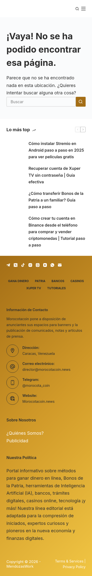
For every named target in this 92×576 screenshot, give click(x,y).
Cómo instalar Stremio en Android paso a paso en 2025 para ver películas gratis (56, 150)
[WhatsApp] (52, 265)
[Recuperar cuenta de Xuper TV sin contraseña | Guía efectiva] (15, 175)
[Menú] (83, 8)
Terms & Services (69, 561)
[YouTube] (45, 265)
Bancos (58, 281)
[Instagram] (30, 265)
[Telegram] (8, 265)
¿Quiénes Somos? (25, 433)
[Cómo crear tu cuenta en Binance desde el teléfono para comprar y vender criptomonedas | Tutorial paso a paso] (15, 231)
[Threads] (37, 265)
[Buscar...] (41, 102)
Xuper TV (33, 288)
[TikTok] (23, 265)
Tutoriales (56, 288)
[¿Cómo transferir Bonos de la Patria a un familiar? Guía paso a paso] (15, 200)
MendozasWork (19, 566)
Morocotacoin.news (38, 401)
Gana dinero (18, 281)
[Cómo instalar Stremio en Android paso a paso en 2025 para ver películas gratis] (15, 150)
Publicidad (17, 440)
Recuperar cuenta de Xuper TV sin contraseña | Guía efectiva (54, 175)
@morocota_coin (36, 385)
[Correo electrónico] (60, 265)
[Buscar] (77, 8)
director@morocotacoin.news (46, 369)
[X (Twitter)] (15, 265)
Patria (40, 281)
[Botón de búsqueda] (81, 102)
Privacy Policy (74, 567)
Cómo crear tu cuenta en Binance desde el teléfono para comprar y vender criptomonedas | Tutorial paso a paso (56, 231)
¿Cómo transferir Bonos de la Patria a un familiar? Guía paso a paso (55, 200)
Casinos (77, 281)
